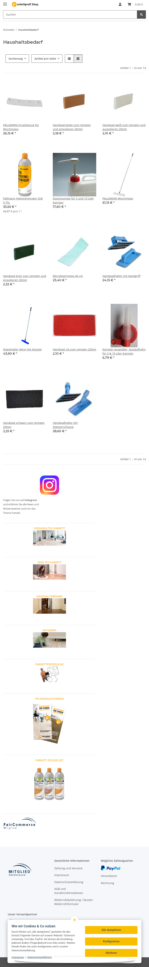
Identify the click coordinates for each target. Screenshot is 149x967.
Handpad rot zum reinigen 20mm (74, 349)
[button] (120, 4)
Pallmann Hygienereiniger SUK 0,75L (23, 200)
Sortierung (16, 58)
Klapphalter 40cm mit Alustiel (22, 349)
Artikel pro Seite (45, 58)
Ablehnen (111, 952)
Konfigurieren (111, 941)
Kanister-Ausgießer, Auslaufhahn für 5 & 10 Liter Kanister (124, 351)
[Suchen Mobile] (70, 14)
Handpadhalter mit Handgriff (121, 276)
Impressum (17, 957)
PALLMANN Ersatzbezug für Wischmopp (21, 127)
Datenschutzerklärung (39, 957)
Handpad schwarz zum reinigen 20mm (24, 425)
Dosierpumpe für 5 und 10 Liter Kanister (73, 200)
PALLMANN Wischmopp (117, 198)
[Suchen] (141, 14)
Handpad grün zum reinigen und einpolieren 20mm (24, 278)
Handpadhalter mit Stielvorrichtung (65, 425)
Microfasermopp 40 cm (68, 276)
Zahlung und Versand (68, 868)
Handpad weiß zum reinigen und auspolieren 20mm (124, 127)
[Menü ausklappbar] (5, 2)
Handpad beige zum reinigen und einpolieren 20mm (72, 127)
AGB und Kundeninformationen (68, 891)
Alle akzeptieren (111, 929)
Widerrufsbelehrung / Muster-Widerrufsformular (74, 902)
